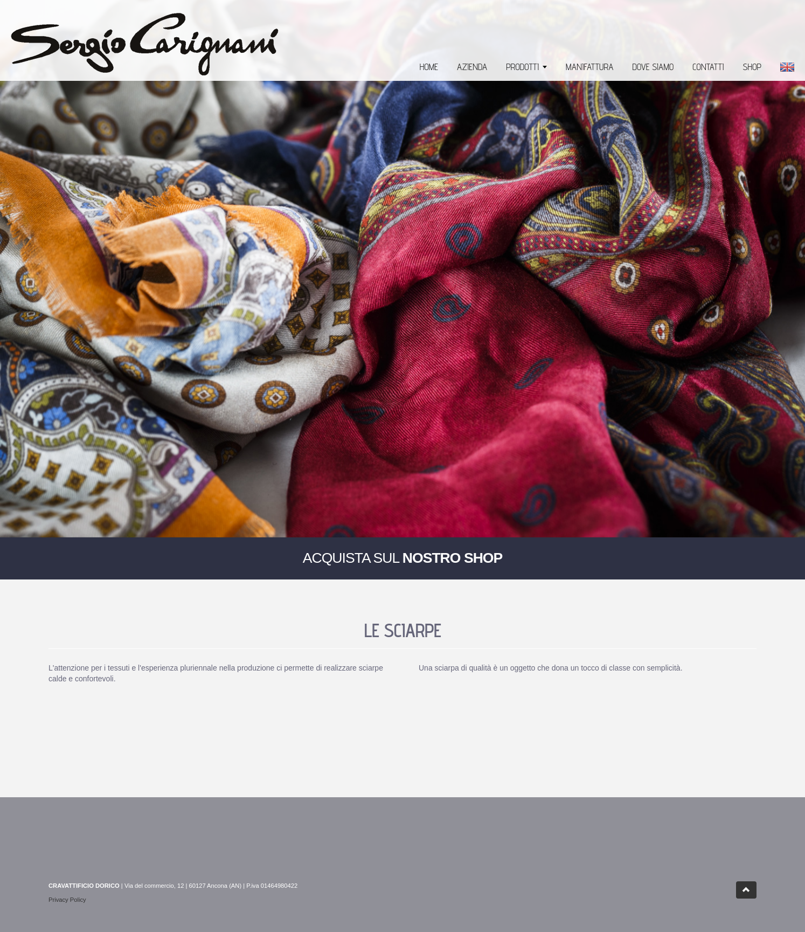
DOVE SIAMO (653, 66)
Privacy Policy (67, 899)
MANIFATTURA (589, 66)
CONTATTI (708, 66)
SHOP (751, 66)
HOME (429, 66)
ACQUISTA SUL (403, 558)
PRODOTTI (522, 66)
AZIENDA (472, 66)
